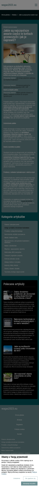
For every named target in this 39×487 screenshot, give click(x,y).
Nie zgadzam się (30, 478)
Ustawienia (16, 478)
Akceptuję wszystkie (29, 483)
